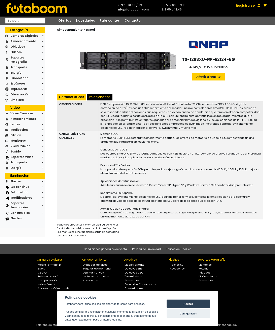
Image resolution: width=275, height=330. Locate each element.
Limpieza (17, 100)
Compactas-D (47, 280)
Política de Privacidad (146, 249)
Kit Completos (208, 276)
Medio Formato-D (49, 265)
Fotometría (19, 192)
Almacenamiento (23, 41)
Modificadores (21, 198)
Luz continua (19, 187)
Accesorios (90, 280)
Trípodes (204, 273)
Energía (16, 73)
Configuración (188, 313)
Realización (19, 130)
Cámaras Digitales (24, 36)
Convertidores (134, 288)
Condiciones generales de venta (105, 249)
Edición (15, 135)
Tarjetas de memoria (97, 268)
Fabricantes (110, 20)
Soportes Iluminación (19, 205)
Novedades (85, 20)
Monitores (18, 141)
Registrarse (245, 5)
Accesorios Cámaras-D (53, 288)
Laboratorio (19, 78)
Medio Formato (134, 265)
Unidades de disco (95, 265)
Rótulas (203, 268)
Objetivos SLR (133, 268)
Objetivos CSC (134, 273)
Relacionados (99, 97)
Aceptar (188, 303)
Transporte (18, 67)
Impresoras (19, 89)
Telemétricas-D (48, 276)
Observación (20, 94)
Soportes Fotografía (18, 59)
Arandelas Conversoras (140, 284)
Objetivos (17, 47)
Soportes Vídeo (22, 157)
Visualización (20, 146)
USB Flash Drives (93, 273)
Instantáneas (46, 284)
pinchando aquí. (228, 325)
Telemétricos (133, 276)
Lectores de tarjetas (96, 276)
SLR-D (41, 268)
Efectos (16, 218)
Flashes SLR (177, 265)
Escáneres (18, 83)
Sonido (15, 151)
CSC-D (42, 273)
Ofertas (64, 20)
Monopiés (205, 265)
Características (71, 97)
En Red (90, 30)
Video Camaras (22, 113)
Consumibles (20, 213)
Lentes (15, 124)
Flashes (16, 52)
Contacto (133, 20)
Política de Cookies (178, 249)
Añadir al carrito (208, 77)
